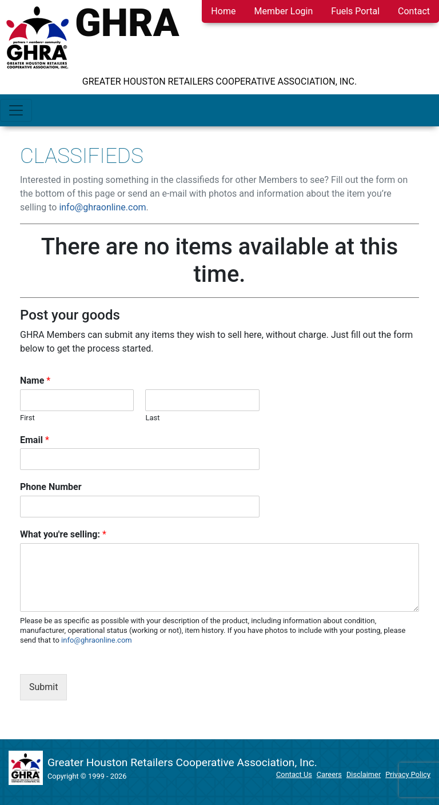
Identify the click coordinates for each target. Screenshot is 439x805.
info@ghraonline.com (102, 207)
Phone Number (51, 486)
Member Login (283, 11)
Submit (43, 687)
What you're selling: (63, 534)
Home (223, 11)
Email (34, 440)
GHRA (127, 23)
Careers (329, 774)
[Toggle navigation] (16, 110)
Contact (414, 11)
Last (152, 417)
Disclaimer (363, 774)
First (27, 417)
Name (35, 380)
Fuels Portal (355, 11)
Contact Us (294, 774)
